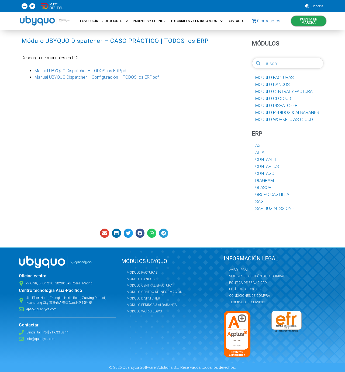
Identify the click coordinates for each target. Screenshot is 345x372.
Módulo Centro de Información (154, 292)
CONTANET (266, 159)
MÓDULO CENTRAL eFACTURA (284, 91)
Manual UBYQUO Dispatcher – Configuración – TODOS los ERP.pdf (96, 77)
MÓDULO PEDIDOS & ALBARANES (287, 112)
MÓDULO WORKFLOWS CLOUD (284, 119)
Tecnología (88, 21)
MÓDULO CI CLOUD (273, 98)
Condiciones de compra (249, 296)
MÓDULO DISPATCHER (276, 105)
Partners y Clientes (149, 21)
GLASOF (263, 187)
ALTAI (260, 152)
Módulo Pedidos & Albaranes (152, 305)
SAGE (260, 201)
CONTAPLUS (267, 166)
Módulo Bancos (140, 279)
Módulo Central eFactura (149, 285)
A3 (257, 145)
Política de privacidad (248, 283)
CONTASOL (266, 173)
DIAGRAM (264, 180)
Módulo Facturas (142, 272)
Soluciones (115, 21)
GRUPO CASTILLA (272, 194)
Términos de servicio (247, 302)
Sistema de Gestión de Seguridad (257, 276)
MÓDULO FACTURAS (274, 77)
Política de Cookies (245, 289)
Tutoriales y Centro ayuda (197, 21)
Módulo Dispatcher (143, 298)
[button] (104, 233)
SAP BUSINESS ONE (274, 208)
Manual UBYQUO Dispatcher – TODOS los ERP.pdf (80, 70)
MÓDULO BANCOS (272, 84)
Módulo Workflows (144, 311)
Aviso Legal (239, 270)
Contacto (235, 21)
